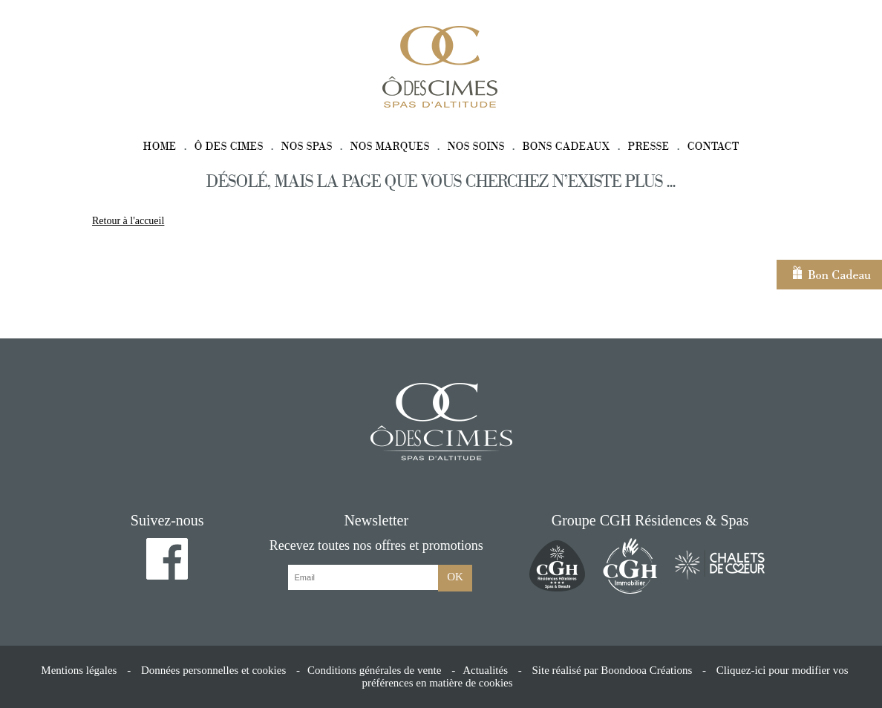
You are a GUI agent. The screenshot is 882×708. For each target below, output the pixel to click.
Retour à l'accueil (128, 220)
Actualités (485, 670)
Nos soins (476, 147)
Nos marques (390, 147)
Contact (713, 147)
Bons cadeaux (566, 147)
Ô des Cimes (229, 147)
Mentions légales (79, 670)
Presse (649, 147)
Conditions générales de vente (374, 670)
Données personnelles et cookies (213, 670)
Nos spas (307, 147)
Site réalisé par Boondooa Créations (612, 670)
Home (160, 147)
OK (455, 577)
